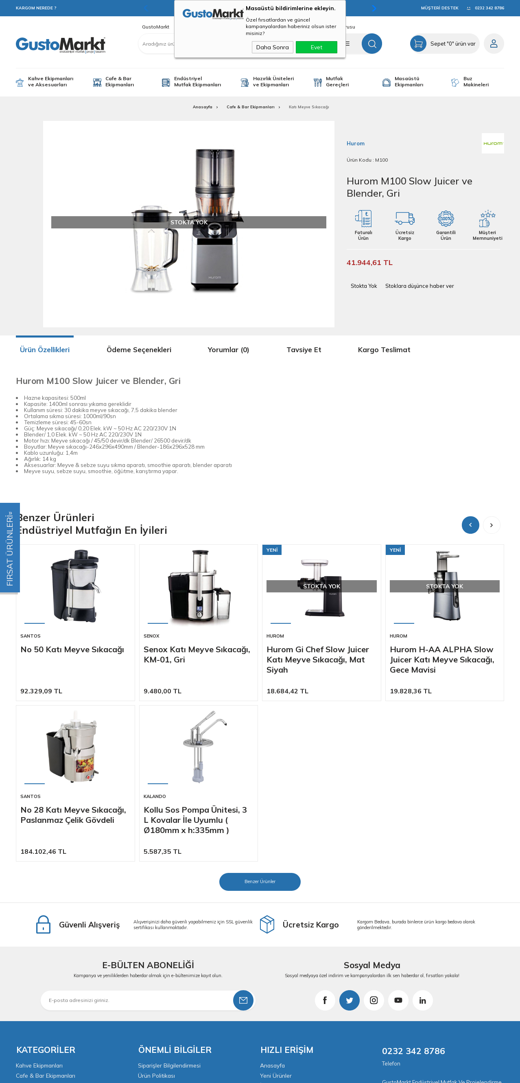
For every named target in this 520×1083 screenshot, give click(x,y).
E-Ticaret (235, 1073)
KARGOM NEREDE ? (36, 8)
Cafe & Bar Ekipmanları (119, 81)
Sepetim (270, 946)
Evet (316, 47)
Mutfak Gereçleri (337, 81)
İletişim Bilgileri (279, 956)
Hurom (275, 636)
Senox (151, 636)
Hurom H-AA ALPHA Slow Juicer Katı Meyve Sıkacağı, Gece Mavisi (442, 659)
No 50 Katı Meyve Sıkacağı (72, 649)
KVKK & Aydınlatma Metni (171, 946)
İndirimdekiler (277, 925)
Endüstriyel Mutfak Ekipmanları (197, 81)
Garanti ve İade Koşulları (170, 935)
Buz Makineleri (476, 81)
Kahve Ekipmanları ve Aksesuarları (50, 81)
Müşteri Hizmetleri (283, 935)
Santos (30, 636)
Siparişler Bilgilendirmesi (169, 904)
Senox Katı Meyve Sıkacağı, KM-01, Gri (197, 654)
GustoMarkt (155, 26)
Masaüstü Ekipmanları (409, 81)
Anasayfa (273, 904)
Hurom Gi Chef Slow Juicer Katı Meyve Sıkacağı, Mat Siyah (318, 659)
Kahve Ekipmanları (40, 904)
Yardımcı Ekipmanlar (42, 935)
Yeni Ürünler (276, 914)
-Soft (216, 1073)
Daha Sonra (272, 47)
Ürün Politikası (157, 914)
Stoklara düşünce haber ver (419, 286)
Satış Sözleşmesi (160, 925)
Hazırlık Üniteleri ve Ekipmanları (273, 81)
